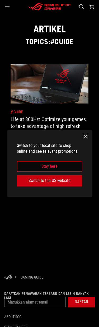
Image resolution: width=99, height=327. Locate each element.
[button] (7, 6)
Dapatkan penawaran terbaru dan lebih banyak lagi (46, 295)
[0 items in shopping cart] (91, 6)
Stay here (49, 166)
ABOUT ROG (12, 317)
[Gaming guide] (32, 277)
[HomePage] (8, 277)
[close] (85, 136)
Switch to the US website (49, 180)
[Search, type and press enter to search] (81, 6)
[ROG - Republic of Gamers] (50, 7)
